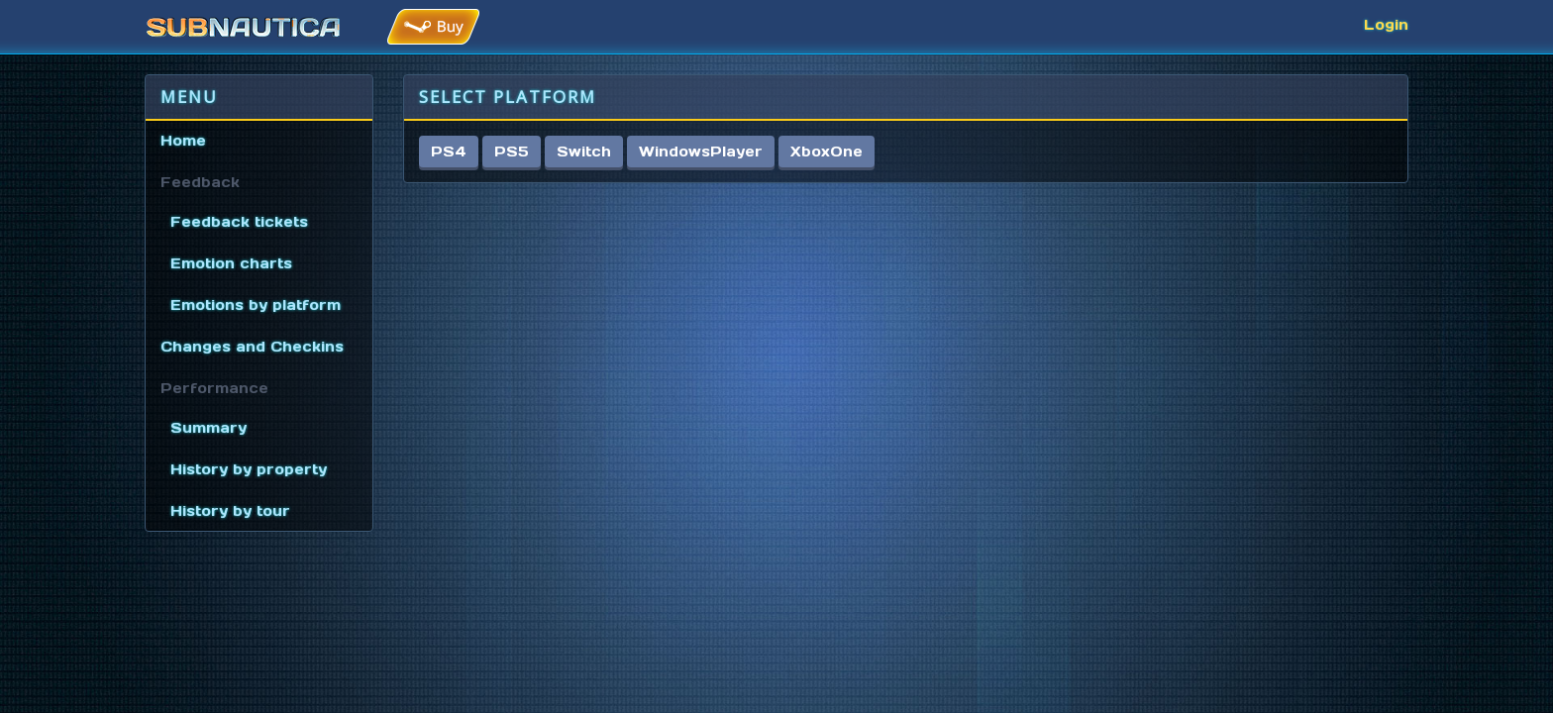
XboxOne (826, 151)
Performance (214, 388)
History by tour (230, 511)
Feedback (200, 182)
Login (1386, 25)
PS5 (511, 151)
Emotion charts (231, 263)
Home (183, 141)
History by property (248, 469)
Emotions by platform (255, 305)
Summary (208, 428)
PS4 (448, 151)
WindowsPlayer (701, 151)
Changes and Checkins (252, 347)
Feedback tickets (239, 222)
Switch (584, 151)
